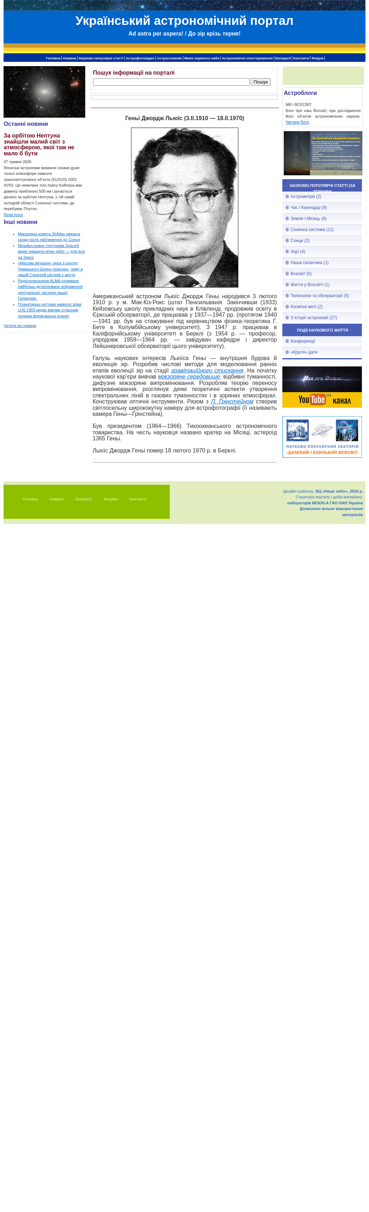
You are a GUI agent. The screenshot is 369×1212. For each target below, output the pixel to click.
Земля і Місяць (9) (308, 218)
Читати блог (297, 122)
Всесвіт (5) (301, 273)
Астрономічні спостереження (247, 58)
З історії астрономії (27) (314, 317)
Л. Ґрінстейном (232, 401)
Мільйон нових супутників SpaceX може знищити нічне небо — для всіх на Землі (51, 251)
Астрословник (169, 58)
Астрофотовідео (140, 58)
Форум (317, 58)
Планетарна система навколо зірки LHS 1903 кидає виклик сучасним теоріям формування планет (49, 310)
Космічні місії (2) (306, 306)
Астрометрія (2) (306, 196)
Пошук (261, 82)
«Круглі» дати (304, 352)
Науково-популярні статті (101, 58)
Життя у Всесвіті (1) (310, 284)
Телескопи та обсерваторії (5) (320, 295)
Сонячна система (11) (312, 229)
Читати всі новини (20, 325)
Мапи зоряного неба (201, 58)
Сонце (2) (300, 240)
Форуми (111, 499)
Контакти (301, 58)
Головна (53, 58)
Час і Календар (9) (309, 207)
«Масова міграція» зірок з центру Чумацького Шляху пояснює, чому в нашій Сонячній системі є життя (50, 269)
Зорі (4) (298, 251)
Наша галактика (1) (310, 262)
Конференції (303, 341)
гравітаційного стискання (207, 371)
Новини (69, 58)
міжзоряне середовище (189, 377)
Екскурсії (283, 58)
